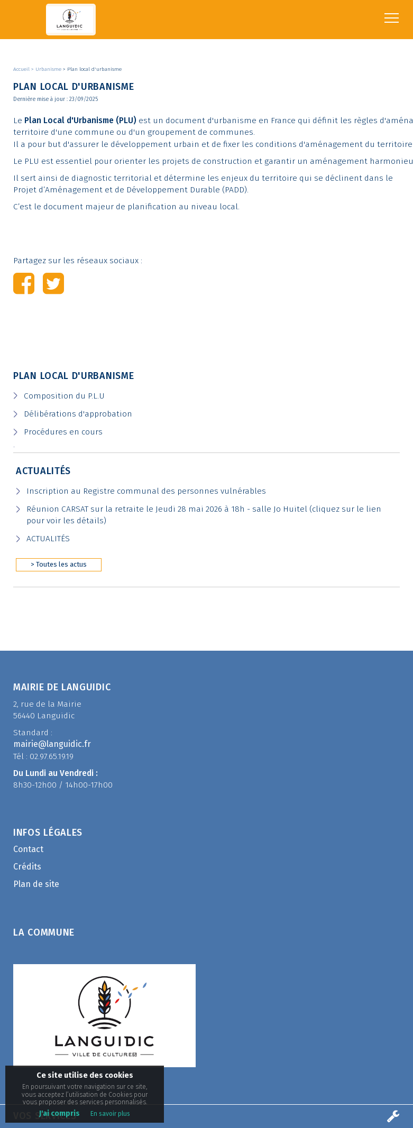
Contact (28, 849)
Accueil (22, 69)
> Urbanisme (47, 69)
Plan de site (36, 884)
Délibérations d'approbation (78, 414)
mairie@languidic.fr (52, 744)
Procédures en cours (63, 432)
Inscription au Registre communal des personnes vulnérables (146, 491)
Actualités (43, 471)
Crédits (27, 867)
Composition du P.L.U (64, 396)
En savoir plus (110, 1113)
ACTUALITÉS (48, 538)
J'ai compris (59, 1113)
